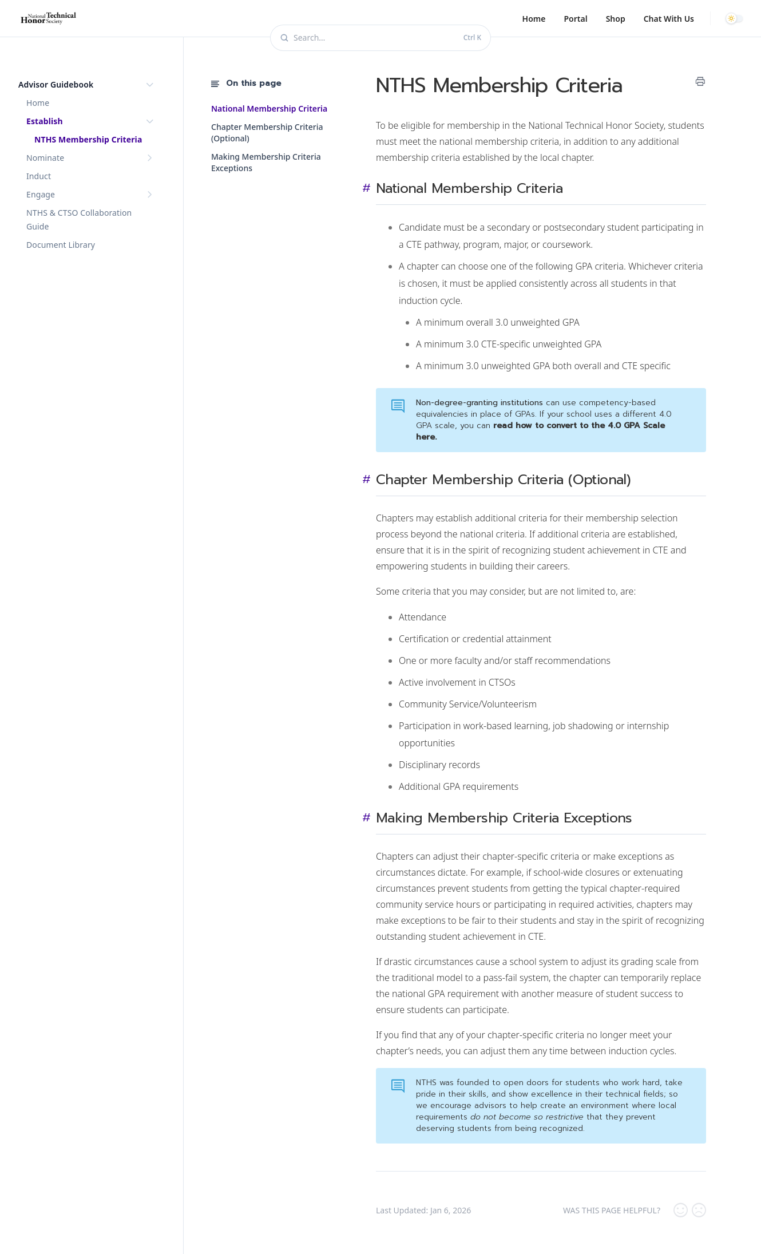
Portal (575, 18)
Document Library (60, 244)
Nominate (91, 157)
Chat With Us (669, 18)
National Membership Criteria (269, 108)
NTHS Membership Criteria (88, 139)
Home (534, 18)
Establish (91, 121)
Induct (38, 176)
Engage (91, 194)
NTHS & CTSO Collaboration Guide (79, 219)
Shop (615, 18)
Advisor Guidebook (87, 84)
